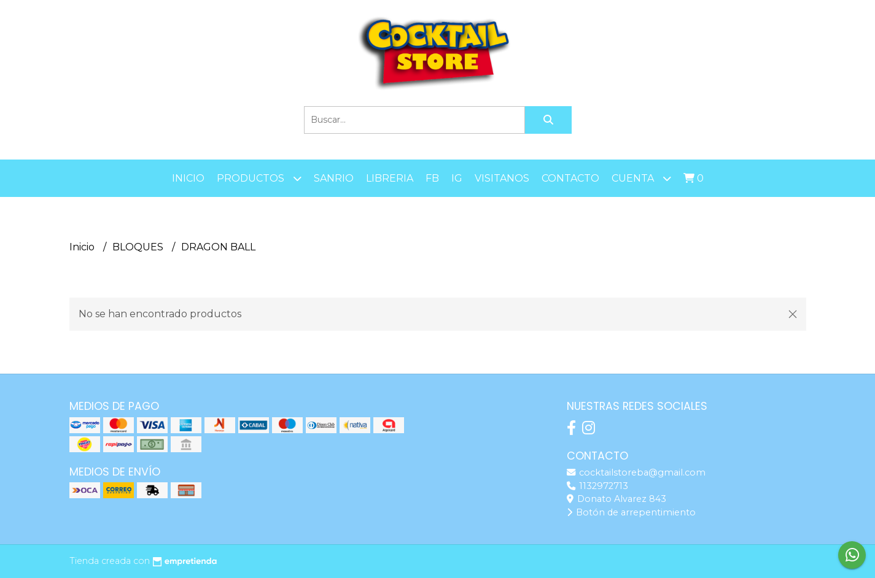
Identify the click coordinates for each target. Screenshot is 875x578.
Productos (259, 178)
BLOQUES (139, 247)
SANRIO (334, 178)
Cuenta (641, 178)
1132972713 (597, 485)
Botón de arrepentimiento (631, 512)
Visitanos (502, 178)
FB (432, 178)
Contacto (570, 178)
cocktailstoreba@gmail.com (636, 472)
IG (456, 178)
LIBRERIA (389, 178)
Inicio (188, 178)
